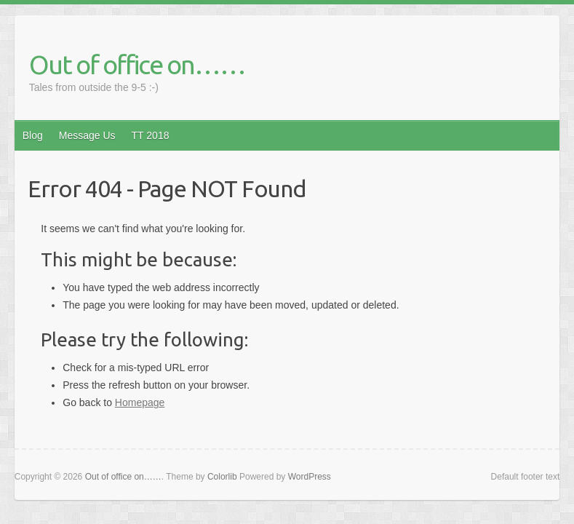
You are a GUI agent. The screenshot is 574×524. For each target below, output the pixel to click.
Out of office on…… (137, 64)
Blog (33, 135)
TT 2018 (151, 135)
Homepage (140, 402)
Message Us (87, 135)
